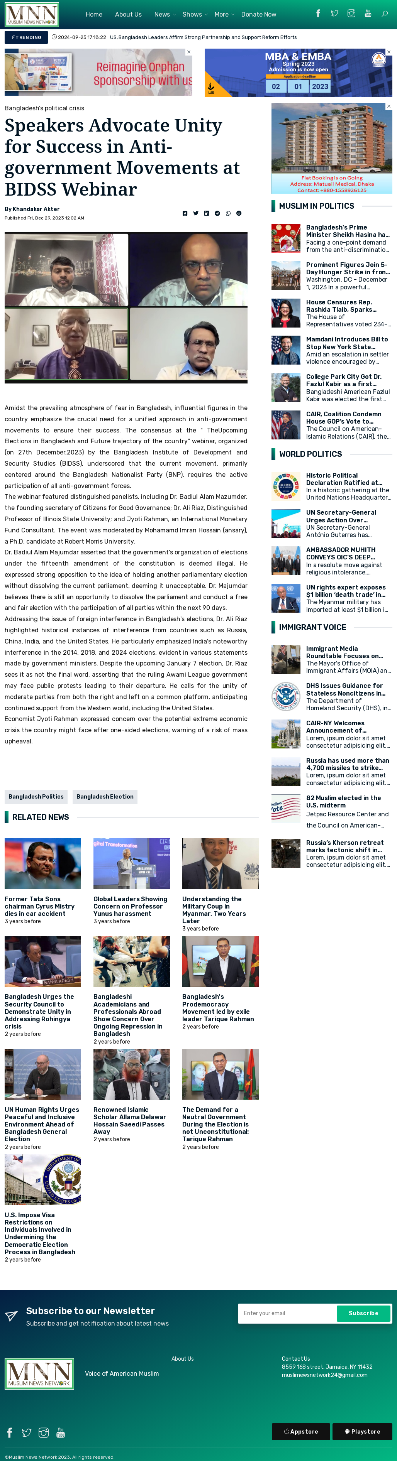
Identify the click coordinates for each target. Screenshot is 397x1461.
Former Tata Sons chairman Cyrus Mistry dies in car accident (40, 906)
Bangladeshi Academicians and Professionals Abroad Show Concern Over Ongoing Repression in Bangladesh (128, 1015)
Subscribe (363, 1313)
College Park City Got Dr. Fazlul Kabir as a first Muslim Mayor (344, 384)
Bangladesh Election (105, 797)
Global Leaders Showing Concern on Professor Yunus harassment (130, 906)
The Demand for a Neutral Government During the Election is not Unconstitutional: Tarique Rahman (215, 1124)
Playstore (362, 1432)
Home (94, 14)
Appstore (301, 1432)
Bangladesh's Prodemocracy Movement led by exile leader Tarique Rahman (218, 1008)
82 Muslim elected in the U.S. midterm (343, 801)
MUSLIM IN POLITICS (317, 206)
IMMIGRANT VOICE (312, 627)
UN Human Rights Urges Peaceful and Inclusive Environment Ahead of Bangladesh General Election (42, 1124)
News (162, 14)
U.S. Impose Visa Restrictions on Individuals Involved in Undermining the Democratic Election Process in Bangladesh (40, 1233)
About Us (128, 14)
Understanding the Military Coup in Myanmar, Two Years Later (214, 910)
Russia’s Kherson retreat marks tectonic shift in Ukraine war (345, 850)
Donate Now (259, 14)
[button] (385, 14)
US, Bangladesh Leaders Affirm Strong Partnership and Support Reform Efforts (203, 37)
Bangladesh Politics (36, 797)
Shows (192, 14)
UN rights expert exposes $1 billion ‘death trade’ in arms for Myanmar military (347, 595)
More (222, 14)
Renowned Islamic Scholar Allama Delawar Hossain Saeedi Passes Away (129, 1121)
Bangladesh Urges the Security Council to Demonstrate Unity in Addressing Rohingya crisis (39, 1011)
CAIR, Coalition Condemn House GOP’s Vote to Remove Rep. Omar (344, 421)
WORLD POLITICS (310, 454)
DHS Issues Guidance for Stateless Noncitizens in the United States (344, 693)
